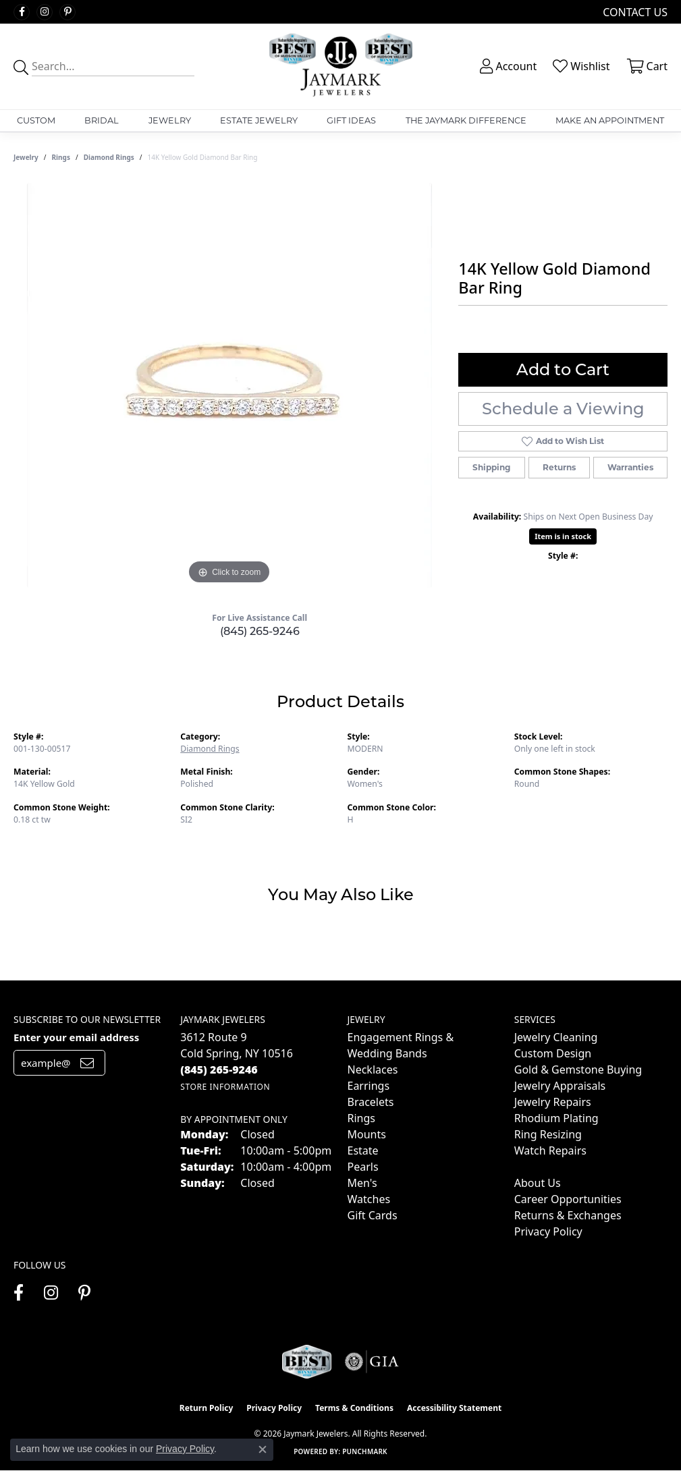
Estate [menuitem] (363, 1150)
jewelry (25, 157)
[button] (507, 66)
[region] (229, 385)
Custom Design (552, 1053)
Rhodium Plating (556, 1118)
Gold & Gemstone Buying (578, 1069)
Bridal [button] (101, 120)
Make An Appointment (609, 120)
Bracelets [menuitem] (371, 1101)
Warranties (630, 467)
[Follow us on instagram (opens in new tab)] (44, 12)
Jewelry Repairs (552, 1101)
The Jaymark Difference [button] (466, 120)
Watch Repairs (550, 1150)
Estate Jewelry (259, 120)
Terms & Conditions (354, 1408)
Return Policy (207, 1408)
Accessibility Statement (454, 1408)
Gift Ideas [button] (351, 120)
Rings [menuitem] (361, 1118)
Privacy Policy (548, 1231)
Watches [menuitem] (369, 1199)
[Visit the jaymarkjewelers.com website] (306, 1362)
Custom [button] (36, 120)
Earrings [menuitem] (369, 1085)
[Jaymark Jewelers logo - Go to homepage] (340, 66)
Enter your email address (76, 1037)
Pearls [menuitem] (363, 1166)
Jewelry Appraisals (559, 1085)
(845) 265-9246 (260, 631)
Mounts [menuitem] (367, 1134)
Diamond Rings (109, 157)
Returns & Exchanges (568, 1215)
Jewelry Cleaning (556, 1037)
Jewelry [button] (169, 120)
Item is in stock (563, 536)
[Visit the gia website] (372, 1362)
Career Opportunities (568, 1199)
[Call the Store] (219, 1069)
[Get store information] (225, 1086)
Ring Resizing (548, 1134)
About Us (537, 1182)
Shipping (491, 467)
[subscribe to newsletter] (87, 1063)
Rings (61, 157)
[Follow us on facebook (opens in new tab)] (21, 12)
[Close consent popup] (262, 1449)
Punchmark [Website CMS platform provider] (364, 1451)
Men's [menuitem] (362, 1182)
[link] (634, 12)
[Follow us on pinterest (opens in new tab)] (67, 12)
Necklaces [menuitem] (373, 1069)
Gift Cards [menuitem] (373, 1215)
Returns (559, 467)
